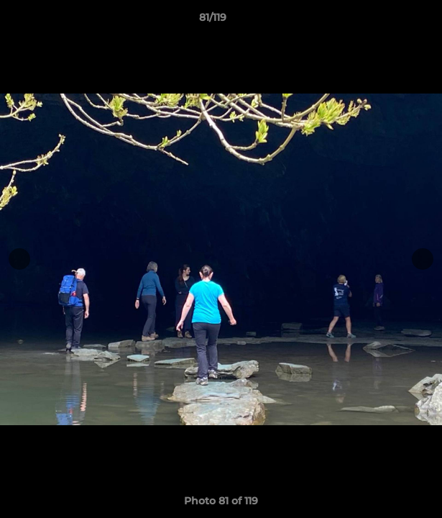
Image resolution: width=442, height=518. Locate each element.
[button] (390, 20)
